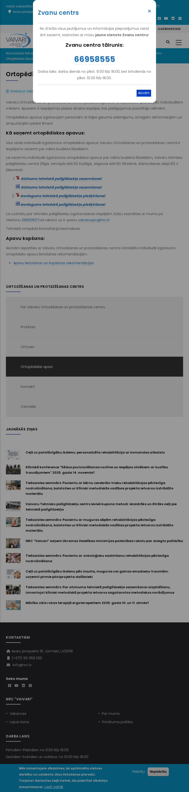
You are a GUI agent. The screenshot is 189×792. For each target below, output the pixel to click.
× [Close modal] (149, 11)
